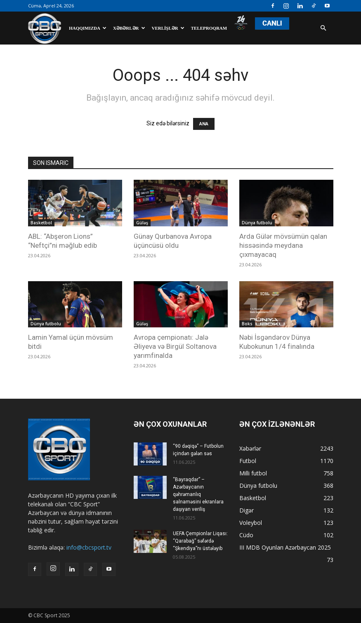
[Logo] (47, 28)
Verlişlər (168, 28)
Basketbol (41, 223)
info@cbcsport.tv (88, 547)
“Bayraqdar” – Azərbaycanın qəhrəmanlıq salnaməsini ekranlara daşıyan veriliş (198, 494)
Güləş (142, 223)
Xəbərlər (129, 28)
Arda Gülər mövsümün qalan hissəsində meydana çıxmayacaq (283, 245)
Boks (247, 324)
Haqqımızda (87, 28)
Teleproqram (209, 28)
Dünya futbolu (257, 223)
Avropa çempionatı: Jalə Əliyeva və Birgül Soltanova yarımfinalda (175, 346)
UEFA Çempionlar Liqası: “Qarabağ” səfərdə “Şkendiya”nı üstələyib (200, 541)
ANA (203, 124)
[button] (323, 28)
